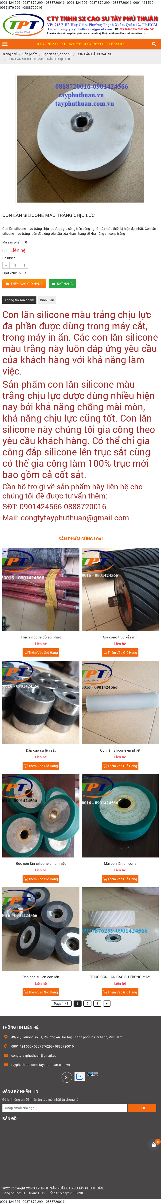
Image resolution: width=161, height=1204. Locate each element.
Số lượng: (9, 258)
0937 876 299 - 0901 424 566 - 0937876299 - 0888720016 (80, 43)
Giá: (5, 250)
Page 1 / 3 (61, 1003)
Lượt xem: (9, 273)
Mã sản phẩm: (12, 242)
